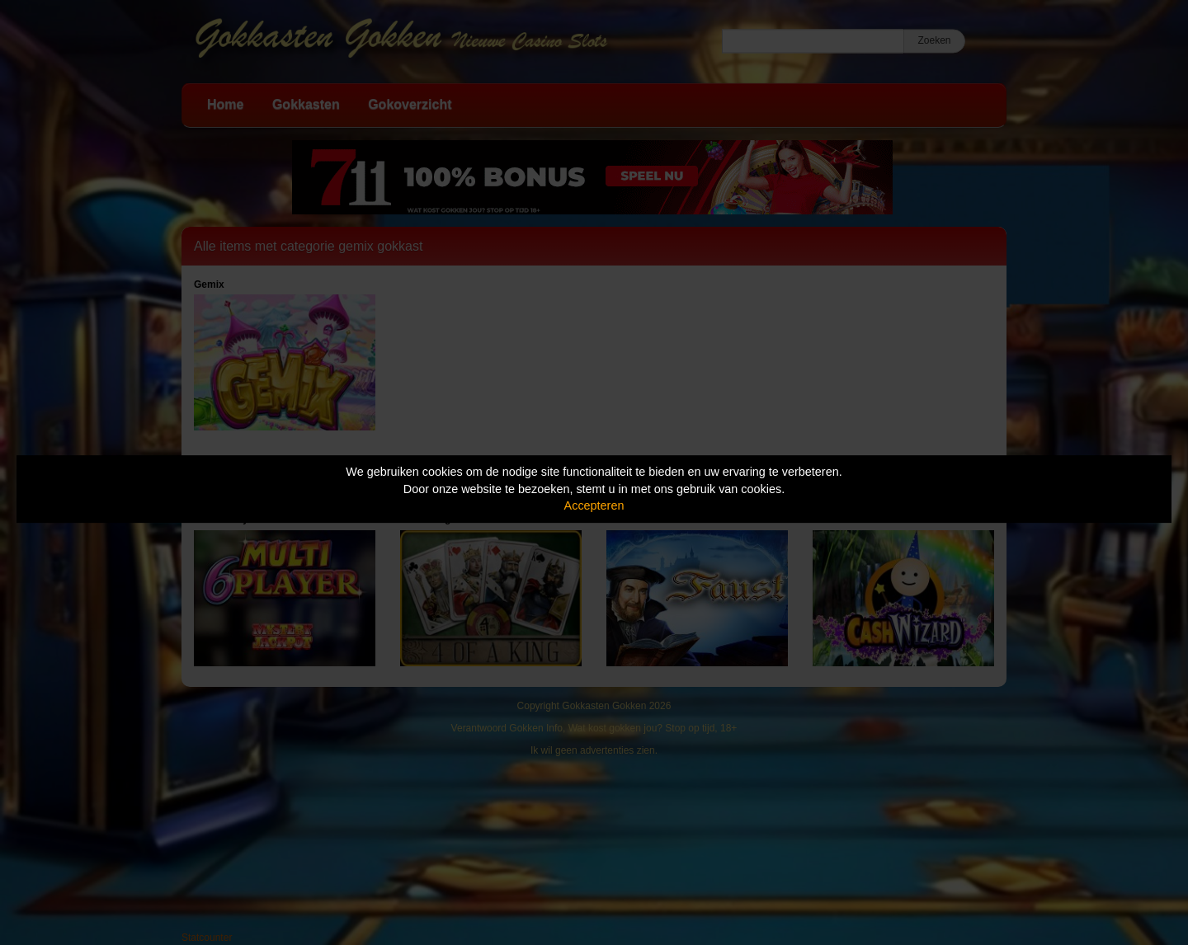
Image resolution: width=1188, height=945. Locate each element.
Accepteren (594, 505)
